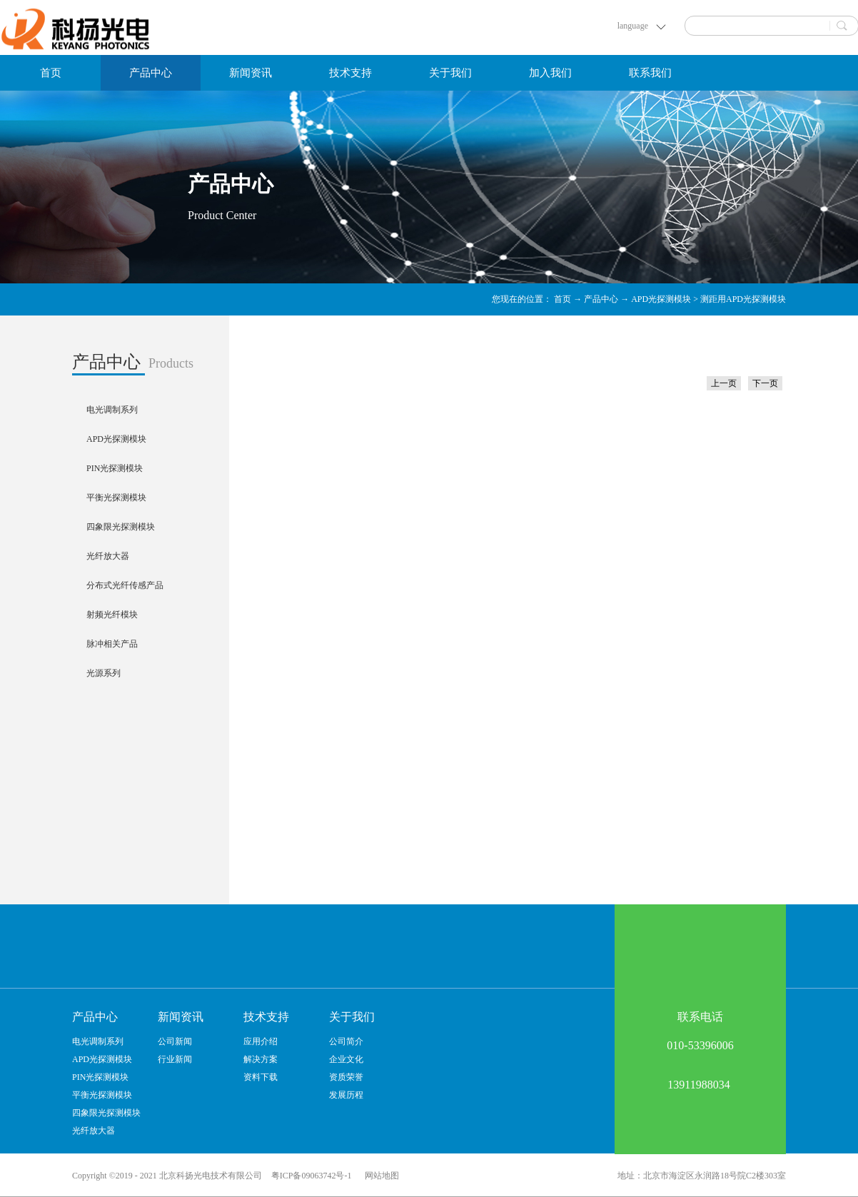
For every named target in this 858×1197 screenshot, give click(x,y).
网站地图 (379, 1176)
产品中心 (601, 299)
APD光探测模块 (661, 299)
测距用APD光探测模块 (743, 299)
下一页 (765, 383)
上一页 (724, 383)
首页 (50, 73)
